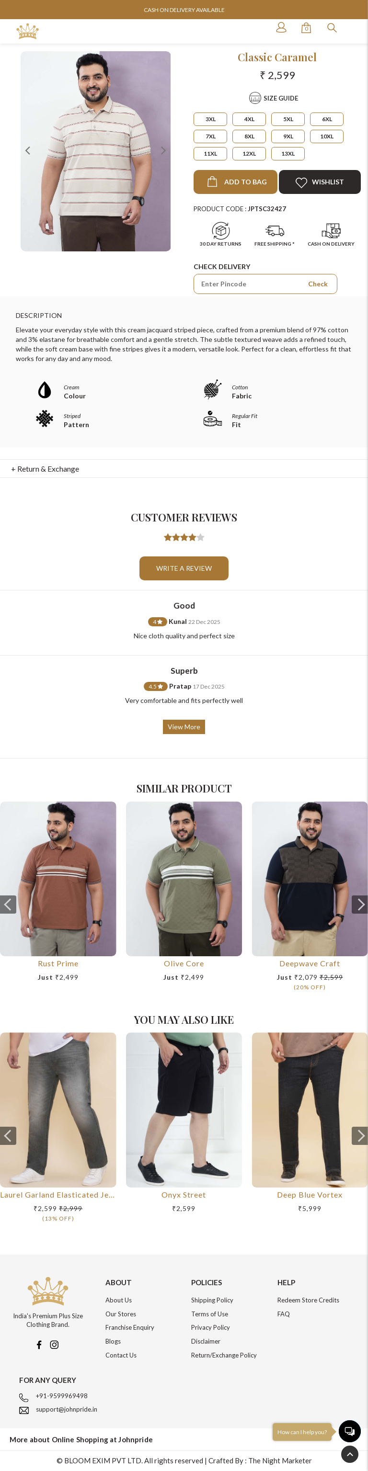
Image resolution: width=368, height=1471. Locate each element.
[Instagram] (54, 1343)
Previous (28, 150)
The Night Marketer (280, 1460)
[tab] (184, 469)
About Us (118, 1300)
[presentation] (8, 904)
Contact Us (121, 1355)
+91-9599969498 (62, 1396)
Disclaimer (205, 1341)
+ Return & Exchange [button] (45, 468)
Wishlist (320, 183)
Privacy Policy (210, 1327)
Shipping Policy (212, 1300)
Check (318, 284)
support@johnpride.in (66, 1409)
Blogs (113, 1341)
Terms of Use (209, 1314)
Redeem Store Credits (308, 1300)
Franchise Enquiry (129, 1327)
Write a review (184, 568)
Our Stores (120, 1314)
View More (184, 727)
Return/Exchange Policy (224, 1355)
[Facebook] (39, 1343)
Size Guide (281, 98)
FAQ (283, 1314)
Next (163, 150)
